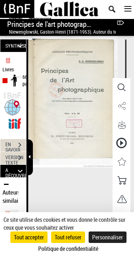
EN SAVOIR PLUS (15, 146)
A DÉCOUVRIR (15, 171)
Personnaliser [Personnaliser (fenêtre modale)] (107, 237)
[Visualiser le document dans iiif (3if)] (14, 122)
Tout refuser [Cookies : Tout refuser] (68, 237)
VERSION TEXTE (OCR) (15, 158)
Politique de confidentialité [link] (68, 249)
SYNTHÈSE (15, 45)
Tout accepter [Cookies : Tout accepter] (29, 237)
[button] (12, 106)
